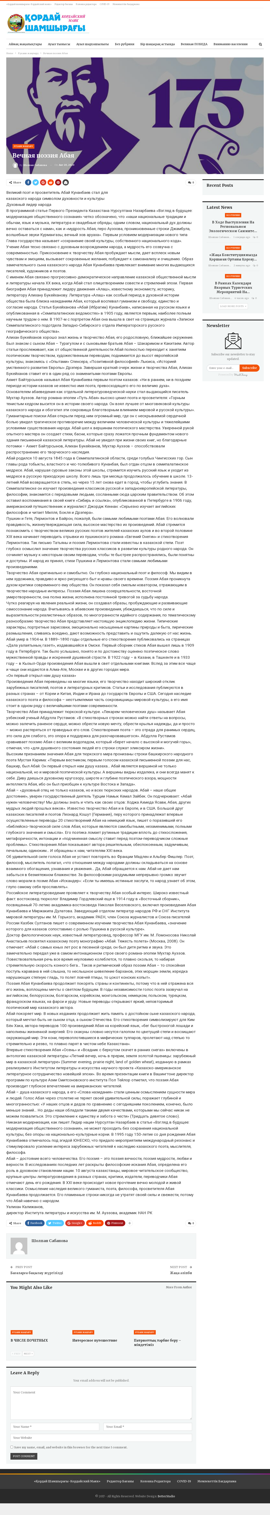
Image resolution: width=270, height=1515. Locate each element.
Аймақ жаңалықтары (25, 44)
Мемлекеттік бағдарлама (126, 4)
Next (28, 1353)
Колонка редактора (86, 4)
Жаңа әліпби (181, 1273)
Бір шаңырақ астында (157, 44)
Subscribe (249, 368)
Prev (16, 1353)
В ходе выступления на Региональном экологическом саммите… (233, 226)
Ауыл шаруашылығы (92, 44)
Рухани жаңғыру (23, 146)
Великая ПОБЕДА (194, 44)
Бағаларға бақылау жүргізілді (36, 1273)
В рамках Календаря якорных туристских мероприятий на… (233, 287)
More (217, 44)
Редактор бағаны (64, 4)
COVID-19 (104, 4)
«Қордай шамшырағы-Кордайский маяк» (28, 4)
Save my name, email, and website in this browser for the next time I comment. (71, 1447)
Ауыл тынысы (59, 44)
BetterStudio (166, 1496)
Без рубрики (124, 44)
